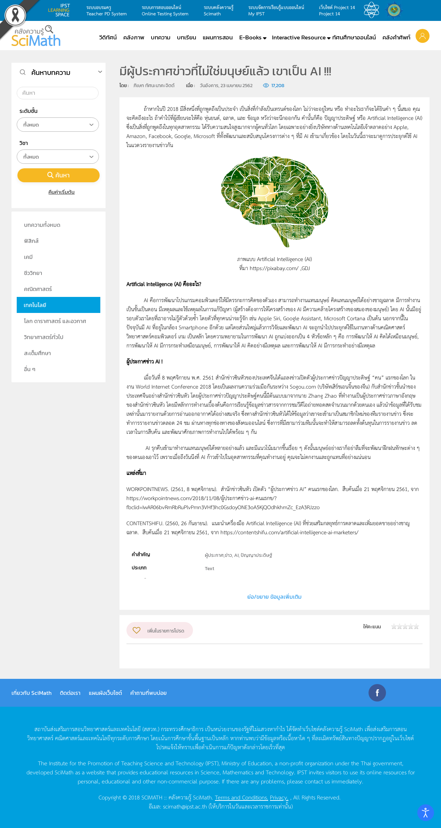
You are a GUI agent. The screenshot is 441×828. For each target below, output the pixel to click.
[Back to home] (35, 35)
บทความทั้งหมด (42, 225)
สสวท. (373, 10)
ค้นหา (58, 175)
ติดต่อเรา (70, 693)
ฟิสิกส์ (31, 241)
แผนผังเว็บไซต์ (105, 693)
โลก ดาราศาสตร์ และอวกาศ (55, 321)
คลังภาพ (133, 37)
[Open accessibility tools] (425, 812)
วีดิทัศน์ (108, 37)
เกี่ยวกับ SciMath (31, 693)
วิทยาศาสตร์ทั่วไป (43, 337)
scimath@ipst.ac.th (185, 806)
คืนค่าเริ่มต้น (58, 192)
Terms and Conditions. (241, 797)
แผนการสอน (218, 37)
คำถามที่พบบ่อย (148, 693)
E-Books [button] (250, 37)
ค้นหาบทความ (50, 72)
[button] (423, 35)
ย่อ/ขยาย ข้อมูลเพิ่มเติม (274, 596)
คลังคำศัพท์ (396, 37)
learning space (61, 10)
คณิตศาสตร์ (38, 289)
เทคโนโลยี (35, 305)
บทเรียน (186, 37)
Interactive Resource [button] (299, 37)
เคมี (28, 257)
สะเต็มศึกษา (37, 353)
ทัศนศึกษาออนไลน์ (354, 37)
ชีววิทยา (33, 273)
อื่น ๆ (30, 369)
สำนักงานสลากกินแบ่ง (396, 10)
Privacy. (279, 797)
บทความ (160, 37)
